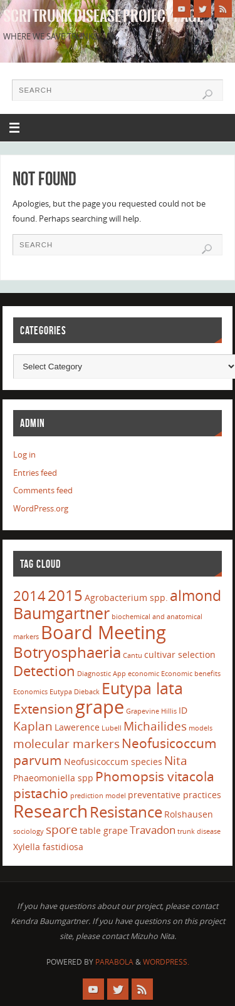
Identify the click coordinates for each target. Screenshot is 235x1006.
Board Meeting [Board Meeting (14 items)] (103, 632)
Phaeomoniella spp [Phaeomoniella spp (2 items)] (53, 778)
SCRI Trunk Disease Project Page (103, 16)
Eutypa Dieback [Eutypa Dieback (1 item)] (75, 691)
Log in (24, 454)
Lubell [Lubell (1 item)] (112, 728)
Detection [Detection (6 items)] (44, 670)
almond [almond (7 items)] (195, 595)
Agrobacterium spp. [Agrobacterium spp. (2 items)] (126, 597)
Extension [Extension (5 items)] (43, 708)
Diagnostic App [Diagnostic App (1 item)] (101, 673)
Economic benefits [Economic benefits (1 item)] (191, 673)
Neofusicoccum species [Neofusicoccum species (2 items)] (113, 761)
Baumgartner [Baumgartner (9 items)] (61, 613)
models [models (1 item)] (200, 728)
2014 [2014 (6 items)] (29, 595)
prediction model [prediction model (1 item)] (98, 795)
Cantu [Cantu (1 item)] (132, 655)
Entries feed (35, 473)
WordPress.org (40, 508)
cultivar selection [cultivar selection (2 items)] (180, 654)
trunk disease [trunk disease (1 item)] (199, 831)
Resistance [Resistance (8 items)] (126, 811)
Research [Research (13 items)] (50, 811)
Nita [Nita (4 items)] (175, 760)
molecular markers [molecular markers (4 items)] (66, 744)
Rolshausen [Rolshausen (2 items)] (188, 814)
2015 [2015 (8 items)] (65, 595)
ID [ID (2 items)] (183, 710)
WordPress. (166, 962)
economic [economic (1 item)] (143, 673)
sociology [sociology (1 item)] (28, 831)
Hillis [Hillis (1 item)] (169, 711)
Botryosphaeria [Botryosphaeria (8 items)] (67, 652)
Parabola (114, 962)
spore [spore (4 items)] (62, 829)
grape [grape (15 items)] (99, 706)
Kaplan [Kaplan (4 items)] (33, 726)
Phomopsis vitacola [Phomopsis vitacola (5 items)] (154, 776)
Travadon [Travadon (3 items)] (152, 830)
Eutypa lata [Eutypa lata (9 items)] (142, 688)
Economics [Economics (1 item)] (30, 691)
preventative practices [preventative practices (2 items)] (174, 795)
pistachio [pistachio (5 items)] (40, 793)
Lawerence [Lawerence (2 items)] (77, 727)
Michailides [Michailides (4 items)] (155, 726)
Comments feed (43, 490)
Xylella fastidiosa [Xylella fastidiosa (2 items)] (48, 847)
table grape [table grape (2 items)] (104, 830)
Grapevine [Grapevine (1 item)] (142, 711)
